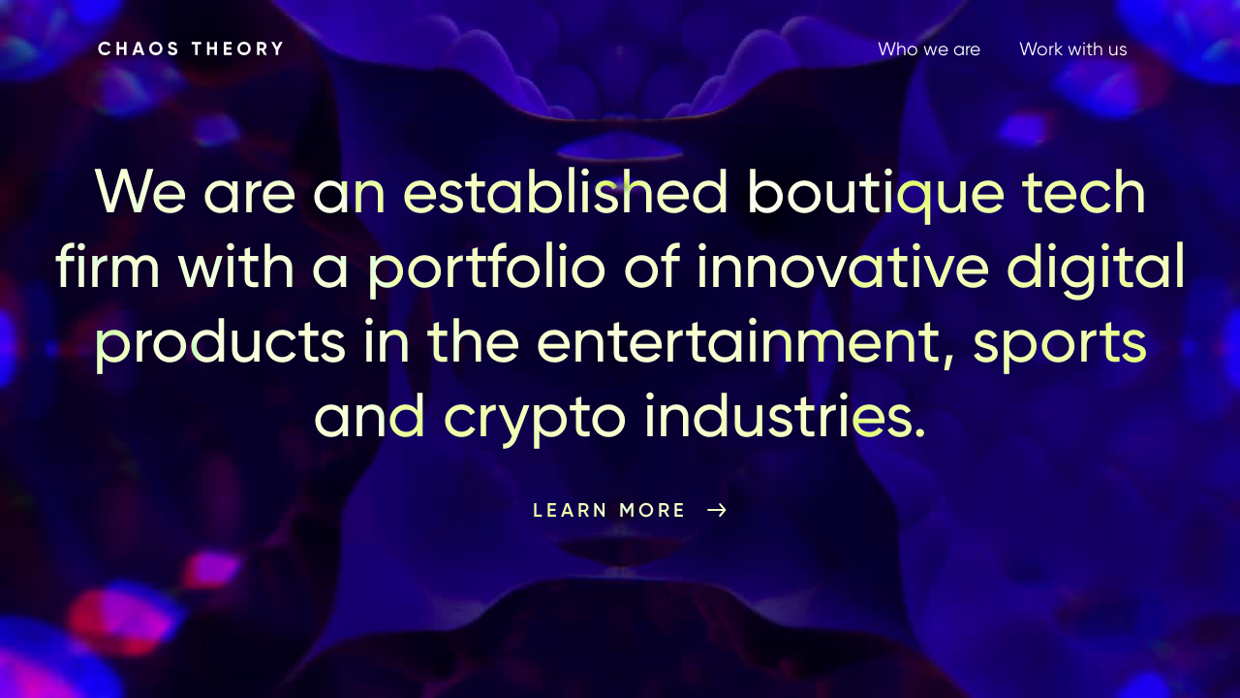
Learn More (610, 510)
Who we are (929, 49)
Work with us (1073, 49)
